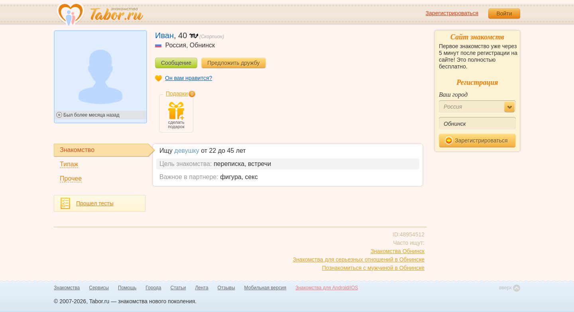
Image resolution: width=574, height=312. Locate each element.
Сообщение (176, 63)
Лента (201, 288)
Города (153, 288)
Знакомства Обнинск (398, 251)
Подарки (177, 93)
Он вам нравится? (188, 78)
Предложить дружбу (233, 63)
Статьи (178, 288)
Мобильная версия (265, 288)
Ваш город (453, 94)
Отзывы (226, 288)
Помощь (127, 288)
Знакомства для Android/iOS (326, 288)
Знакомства (67, 288)
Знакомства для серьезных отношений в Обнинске (359, 259)
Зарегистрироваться (452, 13)
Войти (504, 13)
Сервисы (99, 288)
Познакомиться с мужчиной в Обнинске (373, 268)
